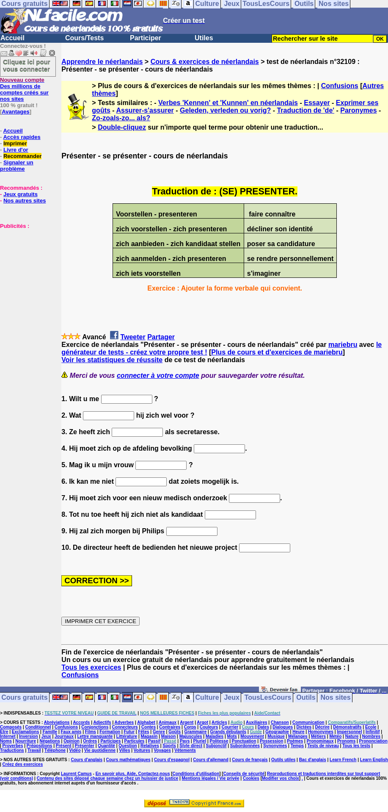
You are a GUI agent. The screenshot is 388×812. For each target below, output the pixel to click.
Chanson (280, 722)
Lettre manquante (95, 736)
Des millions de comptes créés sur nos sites (24, 89)
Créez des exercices (23, 764)
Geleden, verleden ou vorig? (225, 110)
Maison (168, 736)
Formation (109, 731)
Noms (6, 741)
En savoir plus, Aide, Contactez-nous (133, 773)
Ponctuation (244, 741)
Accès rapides (21, 137)
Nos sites (336, 697)
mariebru (342, 344)
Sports (169, 745)
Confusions (339, 85)
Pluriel (199, 741)
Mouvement (252, 736)
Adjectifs (102, 722)
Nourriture (25, 741)
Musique (276, 736)
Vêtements (185, 750)
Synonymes (275, 745)
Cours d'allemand (210, 759)
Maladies (214, 736)
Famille (50, 731)
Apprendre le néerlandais (102, 61)
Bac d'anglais (312, 759)
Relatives (149, 745)
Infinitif (373, 731)
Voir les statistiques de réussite (111, 359)
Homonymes (320, 731)
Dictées (304, 727)
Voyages (162, 750)
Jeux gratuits (20, 194)
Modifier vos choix (280, 778)
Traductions (12, 750)
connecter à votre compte (158, 375)
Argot (202, 722)
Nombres (371, 736)
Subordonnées (245, 745)
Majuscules (190, 736)
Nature (352, 736)
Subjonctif (216, 745)
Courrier (230, 727)
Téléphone (55, 750)
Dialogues (282, 727)
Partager (161, 337)
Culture (207, 697)
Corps (190, 727)
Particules (134, 741)
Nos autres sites (24, 200)
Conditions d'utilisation (196, 773)
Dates (263, 727)
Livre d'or (15, 150)
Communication (308, 722)
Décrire (322, 727)
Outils (305, 697)
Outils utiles (283, 759)
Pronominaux (320, 741)
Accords (81, 722)
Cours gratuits (24, 697)
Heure (298, 731)
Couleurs (209, 727)
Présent (64, 745)
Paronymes (358, 110)
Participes (110, 741)
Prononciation (373, 741)
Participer (145, 38)
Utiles (204, 38)
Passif (154, 741)
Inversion (28, 736)
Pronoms (346, 741)
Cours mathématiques (128, 759)
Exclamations (25, 731)
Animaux (167, 722)
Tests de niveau (323, 745)
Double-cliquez (122, 127)
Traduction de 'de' (305, 110)
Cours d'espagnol (172, 759)
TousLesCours (268, 697)
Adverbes (124, 722)
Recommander (22, 156)
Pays (185, 741)
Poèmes (295, 741)
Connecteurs (125, 727)
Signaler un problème (16, 165)
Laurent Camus (76, 773)
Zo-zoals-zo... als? (121, 118)
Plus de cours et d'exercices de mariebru (277, 352)
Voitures (142, 750)
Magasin (148, 736)
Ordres (90, 741)
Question (127, 745)
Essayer (317, 102)
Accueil (12, 38)
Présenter (84, 745)
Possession (271, 741)
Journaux (64, 736)
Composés (11, 727)
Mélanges (298, 736)
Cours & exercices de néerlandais (205, 61)
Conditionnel (38, 727)
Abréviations (57, 722)
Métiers (318, 736)
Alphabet (146, 722)
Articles (219, 722)
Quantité (106, 745)
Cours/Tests (84, 38)
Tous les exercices (91, 667)
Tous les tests (356, 745)
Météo (335, 736)
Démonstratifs (347, 727)
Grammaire (195, 731)
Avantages (15, 111)
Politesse (219, 741)
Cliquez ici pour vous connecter (26, 65)
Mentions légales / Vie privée (210, 778)
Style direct (190, 745)
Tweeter (132, 337)
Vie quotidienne (100, 750)
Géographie (277, 731)
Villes (124, 750)
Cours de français (249, 759)
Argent (186, 722)
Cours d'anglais (87, 759)
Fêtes (143, 731)
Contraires (169, 727)
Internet (8, 736)
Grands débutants (228, 731)
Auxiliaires (256, 722)
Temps (297, 745)
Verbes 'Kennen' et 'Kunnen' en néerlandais (228, 102)
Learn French (343, 759)
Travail (34, 750)
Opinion (71, 741)
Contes (148, 727)
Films (90, 731)
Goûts (174, 731)
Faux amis (71, 731)
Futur (129, 731)
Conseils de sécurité (243, 773)
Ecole (371, 727)
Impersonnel (349, 731)
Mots (232, 736)
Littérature (126, 736)
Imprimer (15, 143)
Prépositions (39, 745)
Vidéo (74, 750)
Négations (49, 741)
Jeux (231, 697)
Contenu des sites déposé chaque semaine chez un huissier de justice (108, 778)
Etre (4, 731)
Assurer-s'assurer (145, 110)
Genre (159, 731)
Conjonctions (94, 727)
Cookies (251, 778)
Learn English (374, 759)
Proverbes (13, 745)
